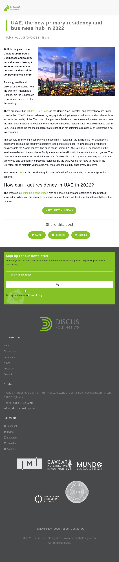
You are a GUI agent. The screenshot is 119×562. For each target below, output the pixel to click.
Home (7, 345)
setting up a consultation (34, 193)
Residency (9, 357)
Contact (8, 374)
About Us (9, 368)
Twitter (37, 234)
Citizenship (10, 351)
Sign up (59, 284)
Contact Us (77, 528)
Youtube (10, 449)
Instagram (10, 437)
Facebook (58, 234)
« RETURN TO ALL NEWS (59, 210)
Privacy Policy (35, 295)
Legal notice (61, 528)
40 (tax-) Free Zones (38, 111)
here (21, 172)
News (7, 362)
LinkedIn (81, 234)
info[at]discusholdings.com (20, 408)
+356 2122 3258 (22, 402)
